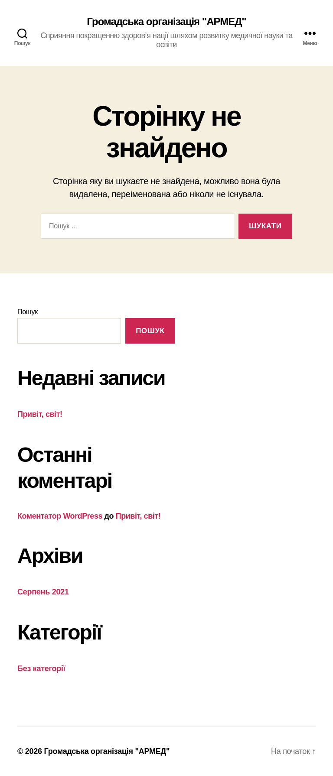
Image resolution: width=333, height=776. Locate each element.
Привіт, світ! (39, 414)
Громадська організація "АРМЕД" (166, 21)
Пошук (27, 311)
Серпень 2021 (43, 592)
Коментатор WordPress (59, 516)
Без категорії (41, 668)
